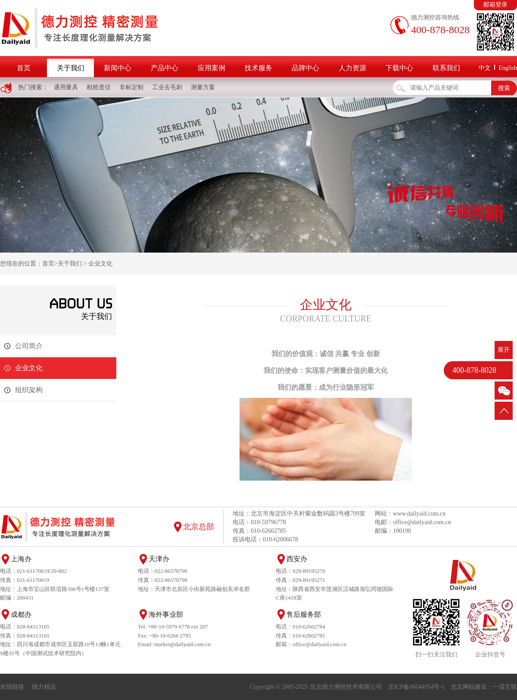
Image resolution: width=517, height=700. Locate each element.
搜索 (504, 88)
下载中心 (399, 68)
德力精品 (44, 687)
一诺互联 (505, 687)
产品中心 (164, 68)
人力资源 (352, 68)
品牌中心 (305, 68)
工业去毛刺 (167, 87)
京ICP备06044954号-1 (416, 687)
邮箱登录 (495, 4)
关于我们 (70, 68)
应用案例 (211, 68)
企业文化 (100, 263)
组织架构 (29, 390)
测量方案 (203, 87)
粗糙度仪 (99, 87)
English (507, 68)
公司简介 (29, 346)
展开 (504, 350)
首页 (24, 68)
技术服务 (258, 68)
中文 (485, 68)
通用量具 (66, 87)
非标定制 (131, 87)
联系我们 (446, 68)
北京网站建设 (469, 687)
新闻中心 (117, 68)
